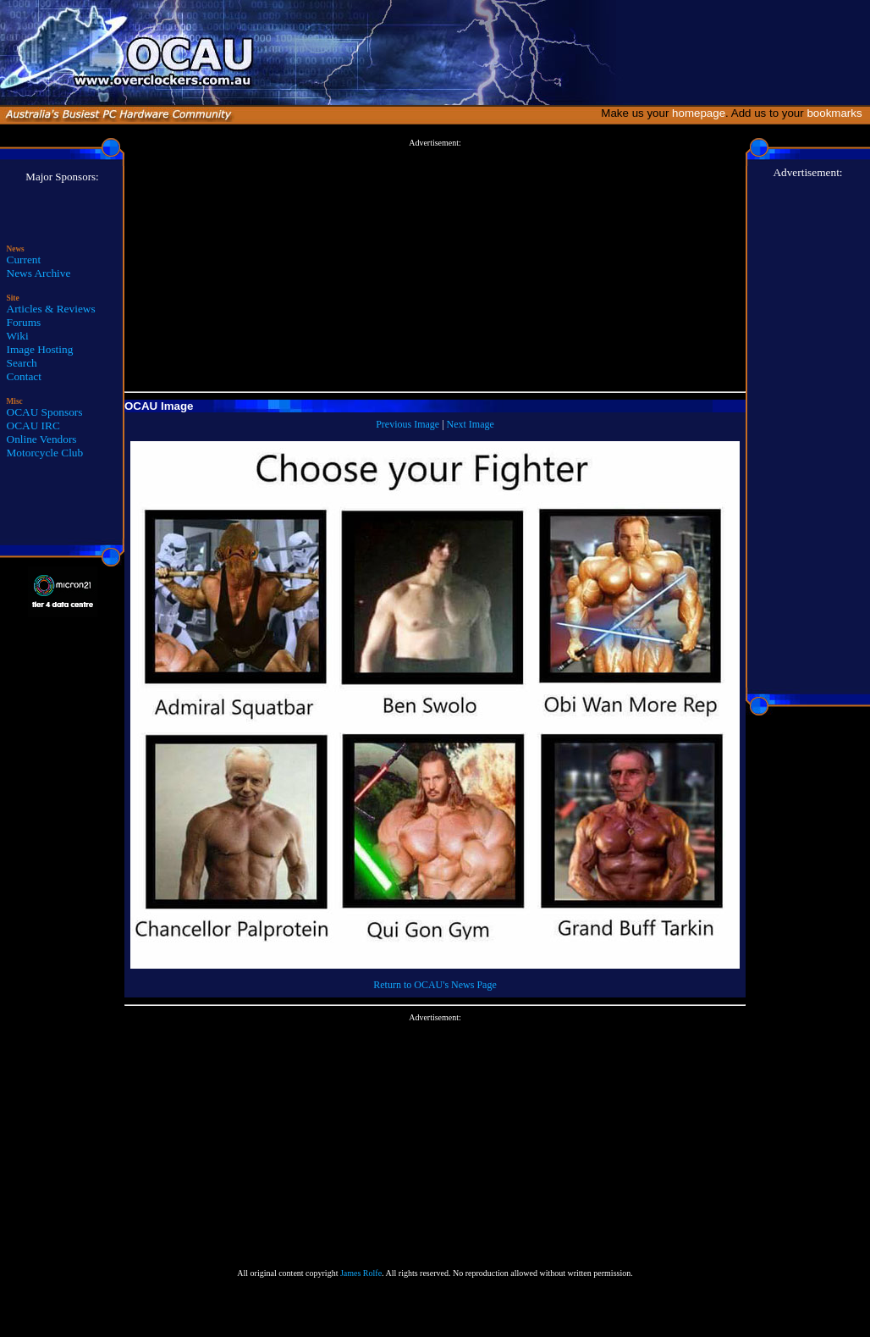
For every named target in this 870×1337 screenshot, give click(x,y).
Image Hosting (40, 349)
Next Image (470, 424)
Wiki (18, 335)
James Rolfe (361, 1273)
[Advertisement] (435, 265)
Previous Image (407, 424)
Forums (24, 322)
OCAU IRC (33, 425)
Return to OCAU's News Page (434, 985)
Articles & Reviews (51, 308)
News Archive (39, 273)
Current (24, 259)
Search (22, 362)
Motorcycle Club (45, 452)
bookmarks (837, 113)
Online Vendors (42, 439)
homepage (698, 113)
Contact (24, 376)
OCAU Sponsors (45, 412)
